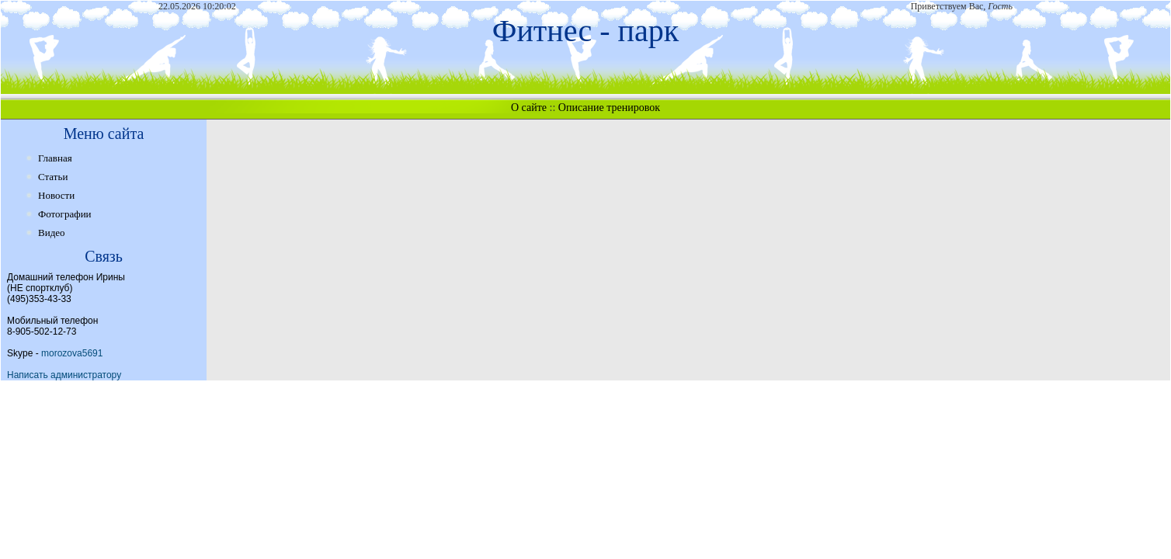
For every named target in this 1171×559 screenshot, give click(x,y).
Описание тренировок (609, 107)
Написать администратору (64, 375)
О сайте (529, 107)
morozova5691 (72, 353)
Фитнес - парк (585, 30)
